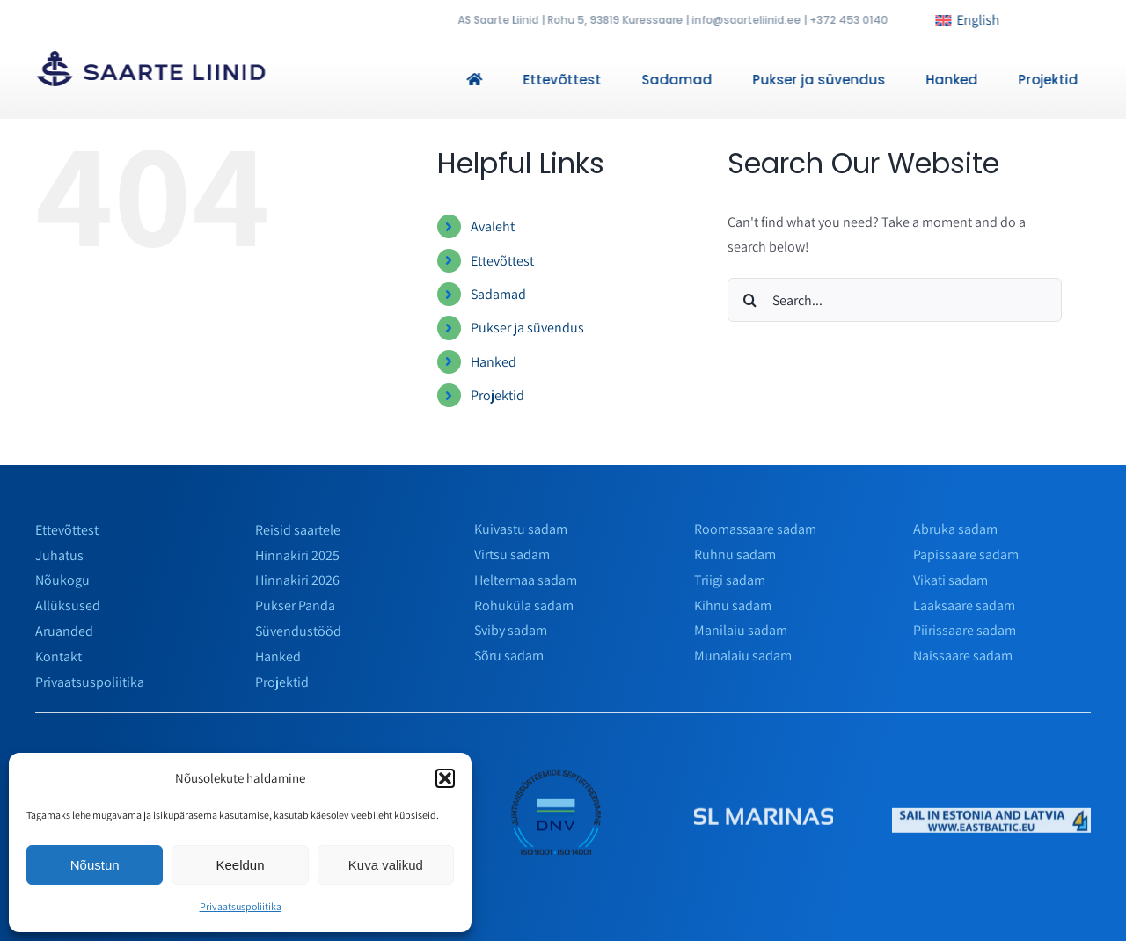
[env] (557, 772)
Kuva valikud (385, 864)
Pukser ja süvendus (527, 327)
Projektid (497, 395)
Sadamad (498, 294)
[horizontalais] (991, 820)
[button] (445, 778)
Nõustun (95, 864)
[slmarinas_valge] (764, 821)
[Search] (749, 300)
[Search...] (895, 300)
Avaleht (493, 226)
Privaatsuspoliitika (241, 906)
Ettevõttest (502, 261)
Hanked (493, 362)
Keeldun (240, 864)
